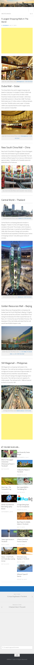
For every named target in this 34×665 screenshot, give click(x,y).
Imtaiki (19, 218)
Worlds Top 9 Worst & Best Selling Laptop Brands (7, 507)
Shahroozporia (19, 81)
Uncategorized (6, 13)
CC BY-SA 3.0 (28, 81)
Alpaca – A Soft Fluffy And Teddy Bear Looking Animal (8, 559)
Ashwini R (6, 25)
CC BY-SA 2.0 (20, 354)
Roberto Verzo (19, 410)
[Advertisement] (17, 40)
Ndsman (20, 297)
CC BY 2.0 (27, 410)
